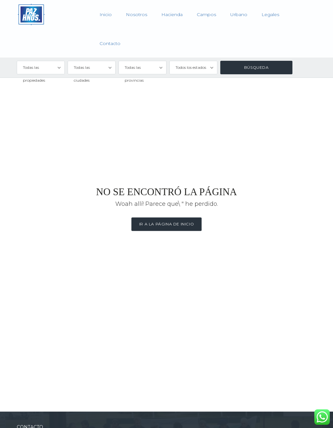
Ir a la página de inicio (166, 224)
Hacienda (172, 14)
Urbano (238, 14)
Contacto (110, 43)
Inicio (106, 14)
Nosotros (136, 14)
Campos (206, 14)
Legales (270, 14)
